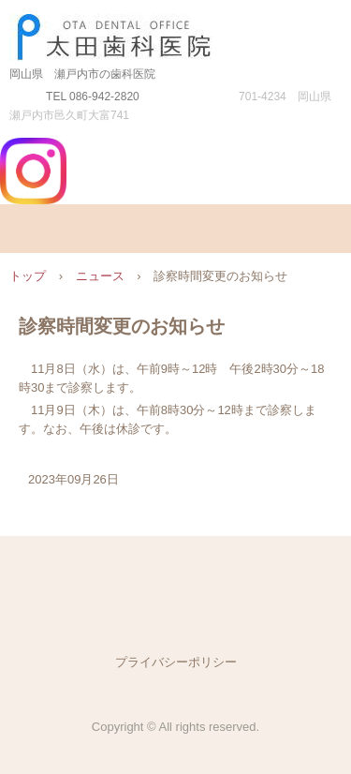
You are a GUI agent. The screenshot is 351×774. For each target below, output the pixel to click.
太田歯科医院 (175, 32)
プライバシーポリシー (176, 662)
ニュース (100, 276)
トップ (27, 276)
